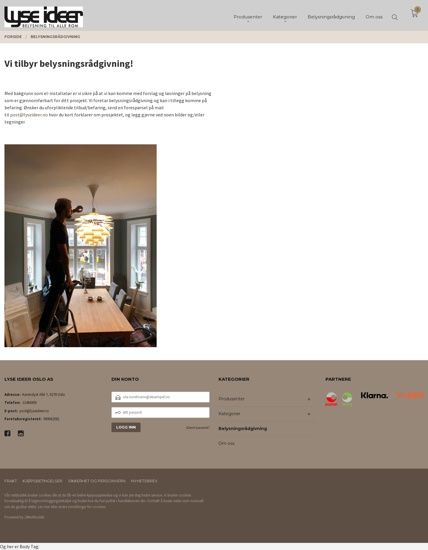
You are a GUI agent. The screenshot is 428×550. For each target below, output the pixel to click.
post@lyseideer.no (29, 115)
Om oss (226, 443)
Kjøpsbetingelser (42, 480)
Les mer (44, 506)
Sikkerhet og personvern (96, 480)
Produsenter (231, 399)
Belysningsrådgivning (242, 428)
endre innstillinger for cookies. (82, 506)
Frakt (10, 480)
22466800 (29, 402)
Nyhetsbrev (144, 480)
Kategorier (229, 413)
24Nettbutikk (34, 517)
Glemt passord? (198, 427)
